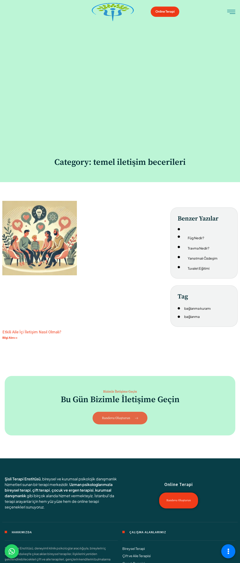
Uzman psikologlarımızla (90, 484)
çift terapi (41, 490)
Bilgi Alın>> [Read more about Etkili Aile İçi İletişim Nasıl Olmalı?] (10, 337)
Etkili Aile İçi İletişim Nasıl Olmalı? (31, 332)
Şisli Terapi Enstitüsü (23, 478)
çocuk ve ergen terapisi (73, 490)
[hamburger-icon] (231, 12)
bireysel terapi (18, 490)
